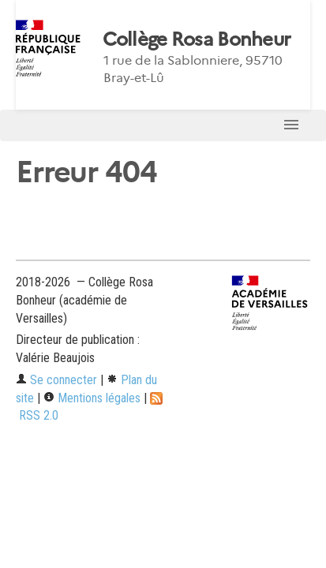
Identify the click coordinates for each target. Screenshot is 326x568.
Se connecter (56, 379)
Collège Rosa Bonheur (197, 39)
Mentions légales (92, 397)
